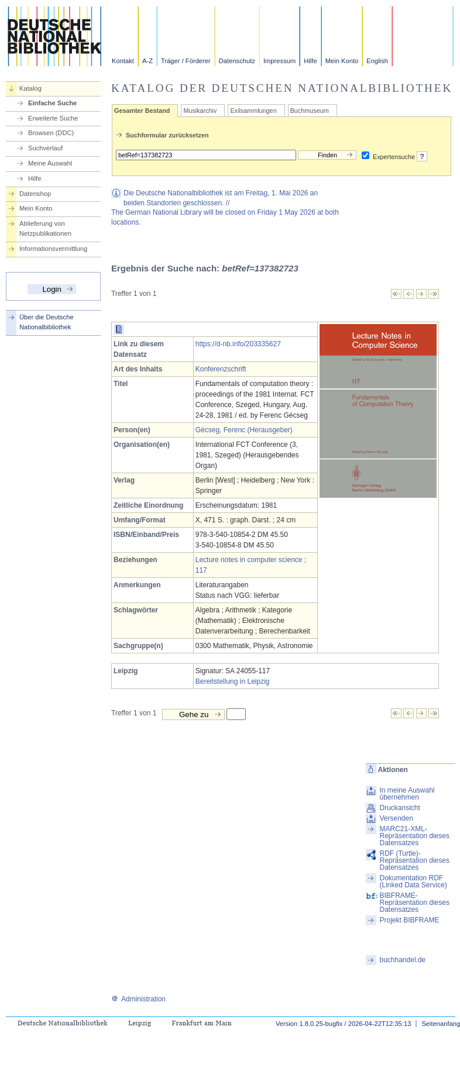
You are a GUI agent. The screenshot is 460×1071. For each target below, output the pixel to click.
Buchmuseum (309, 110)
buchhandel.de (402, 960)
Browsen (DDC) (51, 132)
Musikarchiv (200, 110)
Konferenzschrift (220, 369)
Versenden (396, 818)
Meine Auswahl (50, 163)
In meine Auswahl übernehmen (406, 793)
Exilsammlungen (253, 110)
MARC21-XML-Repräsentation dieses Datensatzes (414, 836)
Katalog (30, 88)
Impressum (279, 60)
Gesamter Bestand (142, 110)
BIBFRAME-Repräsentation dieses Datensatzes (414, 902)
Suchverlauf (45, 147)
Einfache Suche (52, 102)
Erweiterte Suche (53, 118)
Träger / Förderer (186, 60)
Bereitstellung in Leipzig (232, 681)
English (377, 60)
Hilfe (310, 60)
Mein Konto (342, 60)
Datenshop (35, 193)
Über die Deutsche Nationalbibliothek (46, 322)
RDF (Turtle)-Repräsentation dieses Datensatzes (414, 860)
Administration (138, 999)
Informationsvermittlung (53, 248)
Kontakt (123, 60)
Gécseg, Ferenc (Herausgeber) (244, 430)
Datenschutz (237, 60)
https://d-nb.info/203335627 (238, 344)
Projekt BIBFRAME (409, 920)
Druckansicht (399, 808)
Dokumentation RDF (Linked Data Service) (413, 881)
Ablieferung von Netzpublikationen (45, 228)
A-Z (147, 60)
